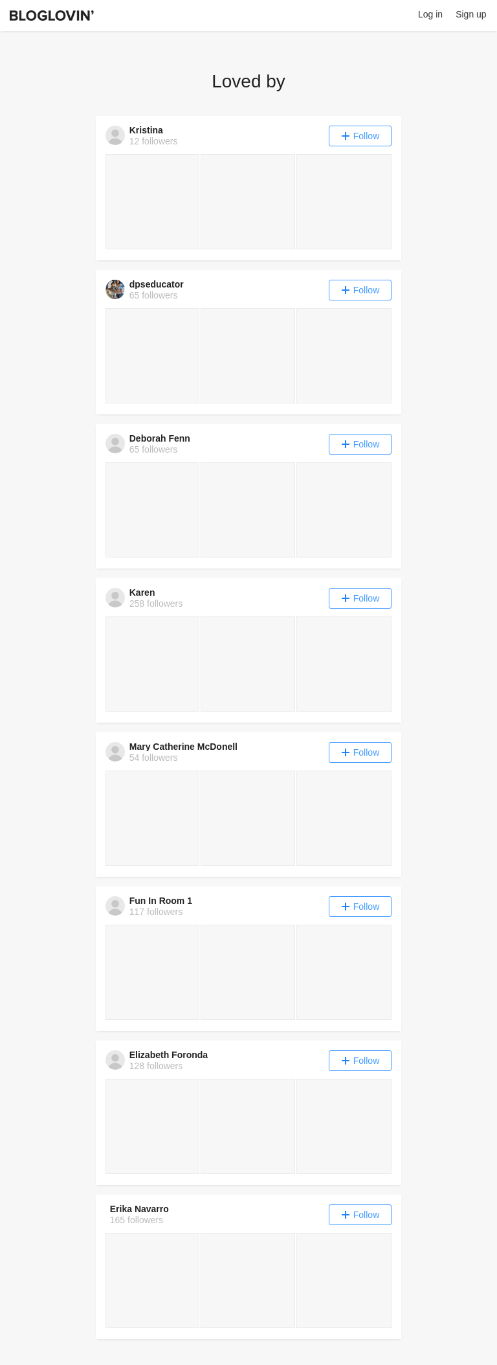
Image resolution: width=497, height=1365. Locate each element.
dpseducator (156, 284)
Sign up (471, 14)
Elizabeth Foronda (168, 1055)
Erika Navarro (139, 1209)
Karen (142, 592)
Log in (430, 14)
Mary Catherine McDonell (183, 746)
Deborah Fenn (159, 438)
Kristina (146, 130)
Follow (360, 136)
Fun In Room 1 (160, 901)
